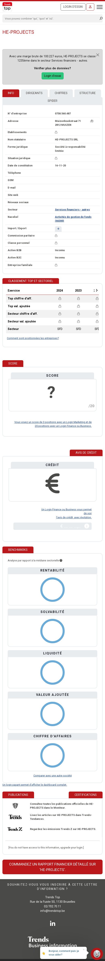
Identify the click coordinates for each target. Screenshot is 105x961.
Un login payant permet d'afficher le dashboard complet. (34, 784)
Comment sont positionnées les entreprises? (33, 338)
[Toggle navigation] (98, 6)
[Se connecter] (90, 7)
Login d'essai (73, 7)
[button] (58, 229)
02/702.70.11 (52, 906)
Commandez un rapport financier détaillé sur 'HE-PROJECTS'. (52, 867)
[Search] (51, 18)
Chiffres (61, 93)
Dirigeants (34, 93)
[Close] (97, 54)
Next (96, 290)
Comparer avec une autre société (52, 775)
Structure (87, 93)
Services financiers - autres (72, 209)
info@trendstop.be (52, 911)
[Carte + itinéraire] (91, 121)
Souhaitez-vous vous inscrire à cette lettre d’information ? (52, 887)
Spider (52, 101)
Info (11, 93)
